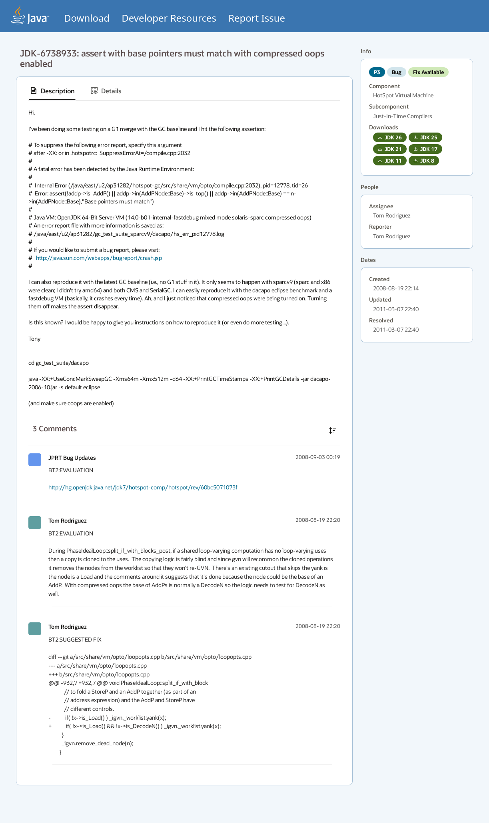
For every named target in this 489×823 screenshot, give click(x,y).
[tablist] (184, 91)
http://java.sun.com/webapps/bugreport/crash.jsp (99, 258)
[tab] (52, 90)
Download (87, 17)
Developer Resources (169, 17)
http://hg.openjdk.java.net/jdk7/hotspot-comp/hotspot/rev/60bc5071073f (143, 487)
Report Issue (256, 17)
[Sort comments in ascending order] (332, 430)
